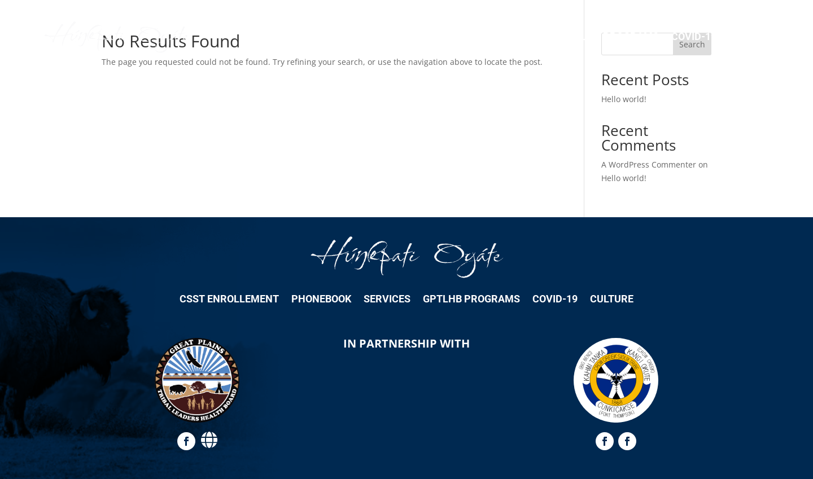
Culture (750, 36)
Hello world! (623, 99)
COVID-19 (693, 36)
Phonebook (460, 36)
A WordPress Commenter (648, 164)
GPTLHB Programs (610, 36)
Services (525, 36)
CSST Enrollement (368, 36)
